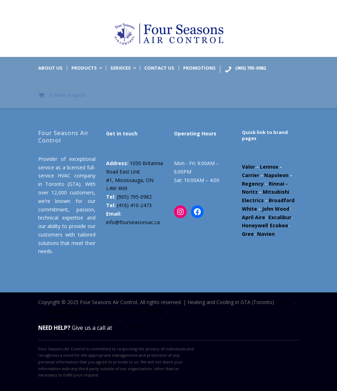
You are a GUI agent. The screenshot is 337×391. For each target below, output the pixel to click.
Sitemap (284, 302)
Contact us (159, 68)
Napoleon (276, 175)
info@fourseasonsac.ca (133, 222)
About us (50, 68)
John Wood (275, 208)
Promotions (199, 68)
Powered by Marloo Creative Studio (79, 319)
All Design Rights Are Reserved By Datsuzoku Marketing (102, 310)
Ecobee (279, 225)
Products (84, 68)
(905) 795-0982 (134, 196)
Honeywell (255, 225)
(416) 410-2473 (134, 205)
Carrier (250, 175)
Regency (253, 183)
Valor (248, 166)
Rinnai (276, 183)
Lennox (269, 166)
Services (120, 68)
